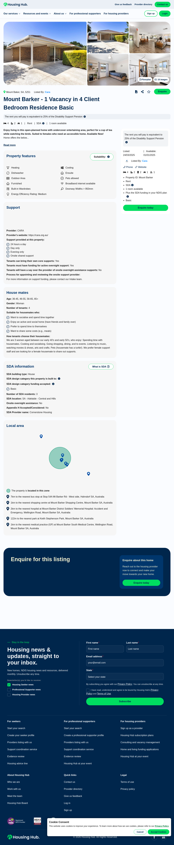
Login (165, 13)
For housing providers (116, 13)
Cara (47, 92)
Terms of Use (104, 692)
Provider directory (143, 4)
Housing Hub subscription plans (136, 734)
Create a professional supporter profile (84, 734)
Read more (10, 145)
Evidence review (15, 755)
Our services (12, 13)
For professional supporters (85, 13)
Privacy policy (127, 788)
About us (60, 13)
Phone (128, 167)
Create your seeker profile (20, 734)
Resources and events (37, 13)
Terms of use (127, 781)
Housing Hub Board (17, 802)
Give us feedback (123, 4)
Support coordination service (22, 748)
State (89, 669)
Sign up (151, 13)
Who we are (13, 781)
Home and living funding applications (139, 748)
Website (140, 167)
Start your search (16, 727)
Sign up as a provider (131, 727)
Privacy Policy (162, 826)
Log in (67, 802)
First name (92, 641)
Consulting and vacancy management (140, 741)
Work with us (14, 788)
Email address (94, 655)
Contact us (162, 4)
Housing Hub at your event (78, 762)
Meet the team (14, 795)
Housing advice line (17, 762)
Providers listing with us (19, 741)
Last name (132, 641)
